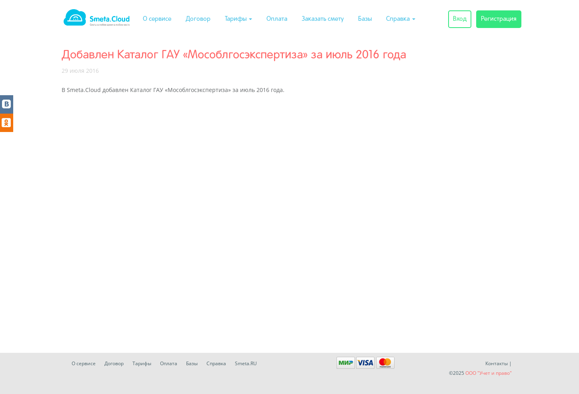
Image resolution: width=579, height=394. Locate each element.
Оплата (276, 19)
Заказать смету (323, 19)
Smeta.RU (246, 363)
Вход (460, 19)
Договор (198, 19)
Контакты (496, 363)
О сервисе (157, 19)
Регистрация (499, 19)
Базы (365, 19)
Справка (400, 19)
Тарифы (238, 19)
